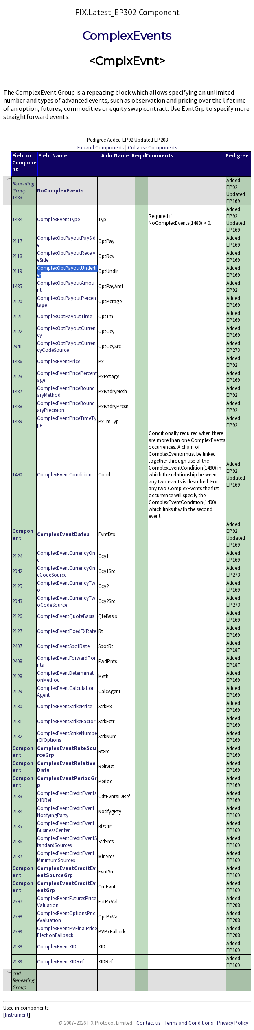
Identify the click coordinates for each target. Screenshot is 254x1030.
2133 (17, 796)
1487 (17, 391)
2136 (17, 841)
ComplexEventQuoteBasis (65, 616)
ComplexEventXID (57, 946)
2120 (17, 301)
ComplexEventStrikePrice (64, 706)
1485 (17, 286)
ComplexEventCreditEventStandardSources (67, 842)
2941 (17, 346)
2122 (17, 331)
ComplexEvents (127, 36)
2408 (17, 661)
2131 (17, 721)
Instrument (16, 1014)
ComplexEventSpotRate (63, 646)
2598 (17, 916)
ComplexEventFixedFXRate (66, 631)
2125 (17, 586)
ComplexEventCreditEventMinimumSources (65, 857)
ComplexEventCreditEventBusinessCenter (65, 827)
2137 (17, 856)
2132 (17, 736)
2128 (17, 676)
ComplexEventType (58, 219)
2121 (17, 316)
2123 (17, 376)
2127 (17, 631)
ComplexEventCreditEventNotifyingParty (65, 812)
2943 (17, 601)
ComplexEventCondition (64, 474)
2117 (17, 241)
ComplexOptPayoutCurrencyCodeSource (66, 346)
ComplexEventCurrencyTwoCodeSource (66, 601)
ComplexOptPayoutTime (64, 316)
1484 (17, 219)
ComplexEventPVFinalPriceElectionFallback (67, 932)
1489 (17, 421)
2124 (17, 556)
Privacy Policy (232, 1022)
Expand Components (100, 147)
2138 (17, 946)
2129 (17, 691)
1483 (23, 190)
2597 (17, 901)
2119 (17, 271)
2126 (17, 616)
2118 (17, 256)
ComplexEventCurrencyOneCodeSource (66, 571)
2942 (17, 571)
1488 (17, 406)
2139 (17, 961)
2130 (17, 706)
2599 (17, 931)
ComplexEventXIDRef (60, 961)
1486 (17, 361)
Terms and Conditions (188, 1022)
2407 (17, 646)
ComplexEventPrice (58, 361)
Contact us (148, 1022)
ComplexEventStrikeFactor (66, 721)
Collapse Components (152, 147)
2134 (17, 811)
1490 (17, 474)
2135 (17, 826)
